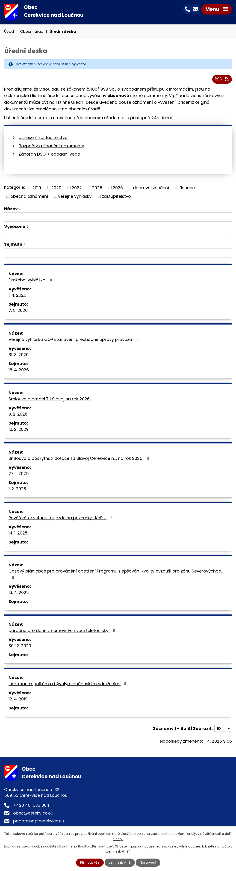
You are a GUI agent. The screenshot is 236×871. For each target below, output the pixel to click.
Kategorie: (14, 188)
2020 (56, 188)
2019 (36, 188)
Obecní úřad (31, 32)
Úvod (9, 32)
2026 (118, 188)
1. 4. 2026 (17, 296)
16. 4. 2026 (19, 370)
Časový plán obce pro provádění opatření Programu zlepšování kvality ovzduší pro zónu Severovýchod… (116, 574)
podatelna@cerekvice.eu (38, 821)
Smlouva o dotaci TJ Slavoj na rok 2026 (53, 399)
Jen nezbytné (120, 862)
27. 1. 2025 (19, 474)
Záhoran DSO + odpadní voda (49, 154)
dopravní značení (151, 188)
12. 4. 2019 (18, 700)
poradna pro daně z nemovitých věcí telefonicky (63, 631)
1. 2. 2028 (17, 489)
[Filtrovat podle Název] (118, 217)
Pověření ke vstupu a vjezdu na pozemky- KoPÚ (61, 518)
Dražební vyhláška (31, 280)
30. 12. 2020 (20, 646)
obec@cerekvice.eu (33, 814)
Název (11, 209)
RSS (222, 80)
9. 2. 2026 (18, 415)
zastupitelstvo (116, 197)
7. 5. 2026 (18, 311)
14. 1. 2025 (18, 534)
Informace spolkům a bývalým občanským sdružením (68, 684)
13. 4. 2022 (19, 593)
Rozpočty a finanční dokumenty (51, 146)
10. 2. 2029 (19, 430)
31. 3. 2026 (19, 355)
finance (187, 188)
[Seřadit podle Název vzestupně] (20, 208)
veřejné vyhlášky (74, 197)
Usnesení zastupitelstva (43, 138)
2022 (77, 188)
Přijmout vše (90, 862)
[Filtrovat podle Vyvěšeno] (118, 236)
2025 (97, 188)
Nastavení (148, 862)
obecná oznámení (29, 197)
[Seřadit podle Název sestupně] (20, 210)
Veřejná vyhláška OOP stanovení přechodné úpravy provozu (74, 340)
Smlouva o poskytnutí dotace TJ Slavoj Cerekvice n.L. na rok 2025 (80, 459)
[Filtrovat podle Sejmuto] (118, 253)
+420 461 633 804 (31, 806)
